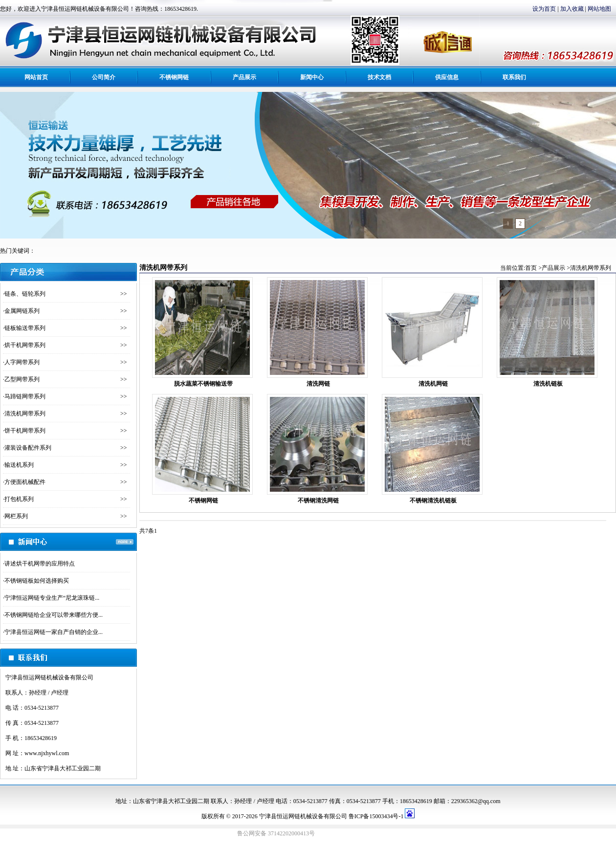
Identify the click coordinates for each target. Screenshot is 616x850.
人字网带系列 (22, 362)
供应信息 (447, 77)
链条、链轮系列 (24, 293)
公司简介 (103, 77)
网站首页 (36, 77)
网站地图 (599, 8)
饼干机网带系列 (24, 430)
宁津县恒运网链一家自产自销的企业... (53, 632)
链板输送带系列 (24, 328)
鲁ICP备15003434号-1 (376, 816)
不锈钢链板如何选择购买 (36, 580)
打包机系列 (19, 499)
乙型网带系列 (22, 379)
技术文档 (379, 77)
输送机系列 (19, 464)
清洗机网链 (433, 383)
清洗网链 (318, 383)
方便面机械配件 (24, 482)
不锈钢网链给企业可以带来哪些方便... (53, 614)
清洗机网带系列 (24, 413)
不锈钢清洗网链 (318, 500)
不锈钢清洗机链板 (433, 500)
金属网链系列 (22, 310)
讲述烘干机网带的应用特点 (39, 563)
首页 (531, 267)
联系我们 (514, 77)
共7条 (146, 530)
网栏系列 (16, 516)
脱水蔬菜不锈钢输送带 (203, 383)
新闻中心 (312, 77)
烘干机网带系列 (24, 345)
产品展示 (244, 77)
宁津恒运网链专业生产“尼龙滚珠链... (51, 597)
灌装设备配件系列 (27, 447)
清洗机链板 (548, 383)
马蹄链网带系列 (24, 396)
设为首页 (544, 8)
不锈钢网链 (174, 77)
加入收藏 (572, 8)
